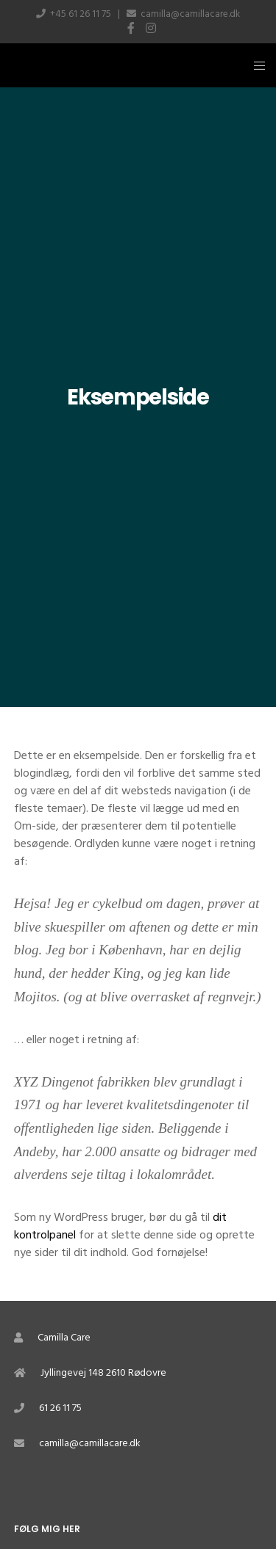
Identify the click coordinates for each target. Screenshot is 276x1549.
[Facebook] (131, 28)
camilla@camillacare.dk (190, 14)
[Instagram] (151, 28)
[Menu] (255, 65)
